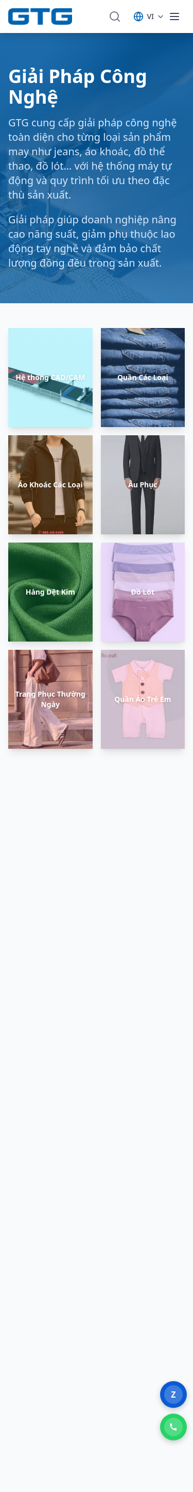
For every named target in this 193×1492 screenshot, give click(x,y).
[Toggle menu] (174, 16)
